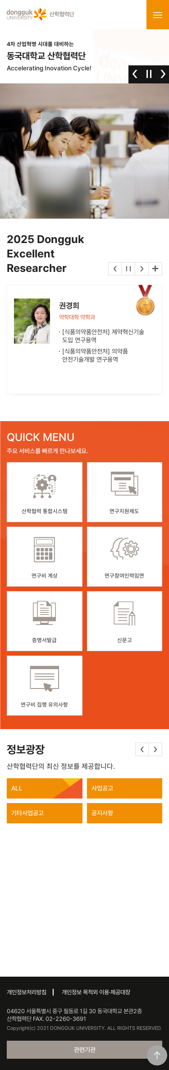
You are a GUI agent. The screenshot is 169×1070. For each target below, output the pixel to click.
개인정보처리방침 (26, 992)
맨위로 (157, 1055)
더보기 (155, 268)
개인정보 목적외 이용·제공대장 (96, 992)
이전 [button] (134, 74)
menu (157, 14)
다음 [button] (162, 74)
